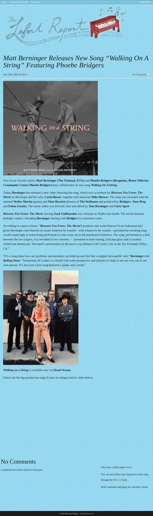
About (4, 2)
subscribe (144, 2)
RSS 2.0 (117, 480)
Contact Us (35, 2)
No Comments (141, 74)
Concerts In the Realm (19, 2)
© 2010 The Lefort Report (68, 513)
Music (24, 74)
